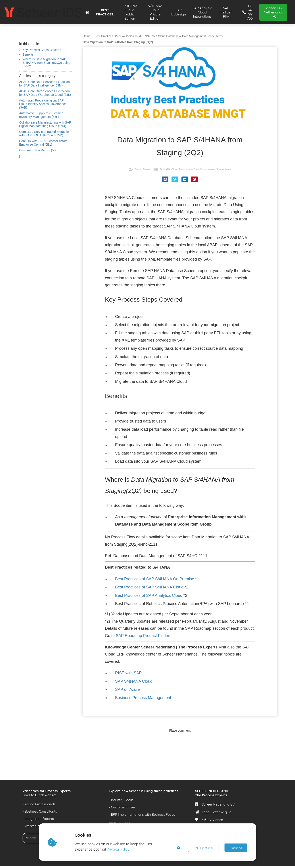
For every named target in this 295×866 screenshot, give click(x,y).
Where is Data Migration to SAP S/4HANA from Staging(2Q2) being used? (46, 62)
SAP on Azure (127, 689)
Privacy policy (118, 849)
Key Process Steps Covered (42, 50)
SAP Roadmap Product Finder (142, 635)
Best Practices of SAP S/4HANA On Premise (154, 579)
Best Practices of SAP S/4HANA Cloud (149, 587)
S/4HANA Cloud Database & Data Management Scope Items (195, 169)
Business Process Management (143, 697)
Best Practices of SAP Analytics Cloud (148, 595)
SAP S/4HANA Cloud (133, 681)
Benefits (28, 54)
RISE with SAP (128, 673)
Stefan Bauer (142, 169)
